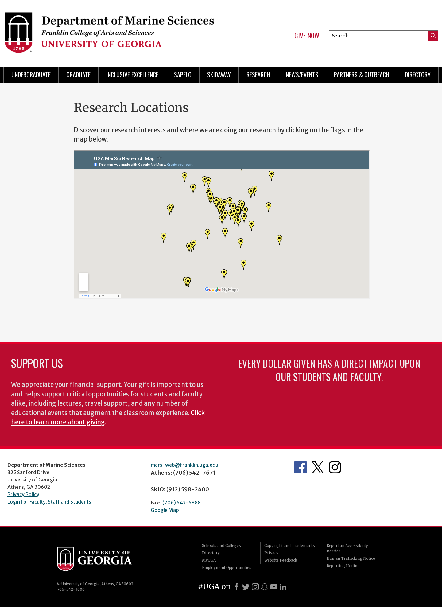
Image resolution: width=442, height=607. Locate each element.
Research (258, 74)
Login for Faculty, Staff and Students (49, 502)
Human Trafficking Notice (351, 558)
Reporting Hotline (343, 565)
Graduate (78, 74)
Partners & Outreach (361, 74)
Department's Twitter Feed (318, 467)
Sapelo (183, 74)
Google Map (165, 510)
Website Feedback (280, 560)
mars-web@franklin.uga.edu (184, 465)
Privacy (271, 553)
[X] (246, 586)
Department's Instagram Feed (335, 467)
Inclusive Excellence (132, 74)
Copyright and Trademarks (289, 545)
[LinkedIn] (283, 586)
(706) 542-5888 (181, 503)
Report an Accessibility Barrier (347, 548)
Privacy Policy (23, 494)
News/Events (302, 74)
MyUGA (209, 560)
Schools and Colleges (221, 545)
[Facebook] (236, 586)
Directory (418, 74)
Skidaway (219, 74)
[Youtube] (273, 586)
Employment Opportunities (226, 567)
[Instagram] (255, 586)
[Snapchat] (264, 586)
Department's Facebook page (300, 467)
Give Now (306, 35)
